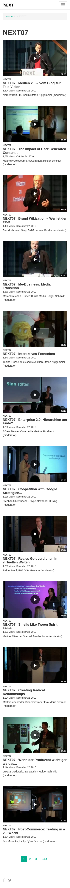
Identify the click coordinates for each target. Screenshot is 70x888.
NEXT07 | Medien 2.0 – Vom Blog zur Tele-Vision (32, 85)
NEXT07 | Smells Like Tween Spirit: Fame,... (31, 626)
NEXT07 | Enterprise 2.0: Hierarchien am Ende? (35, 421)
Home (9, 16)
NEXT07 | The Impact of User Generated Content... (34, 151)
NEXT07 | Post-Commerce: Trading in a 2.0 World (34, 831)
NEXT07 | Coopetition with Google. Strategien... (30, 491)
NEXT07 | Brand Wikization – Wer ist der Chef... (35, 220)
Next (44, 858)
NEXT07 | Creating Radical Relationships (24, 692)
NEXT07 (7, 79)
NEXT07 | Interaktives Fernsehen (29, 354)
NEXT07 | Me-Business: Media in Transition (29, 286)
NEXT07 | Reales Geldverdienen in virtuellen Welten (30, 560)
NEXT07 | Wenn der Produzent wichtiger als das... (35, 761)
